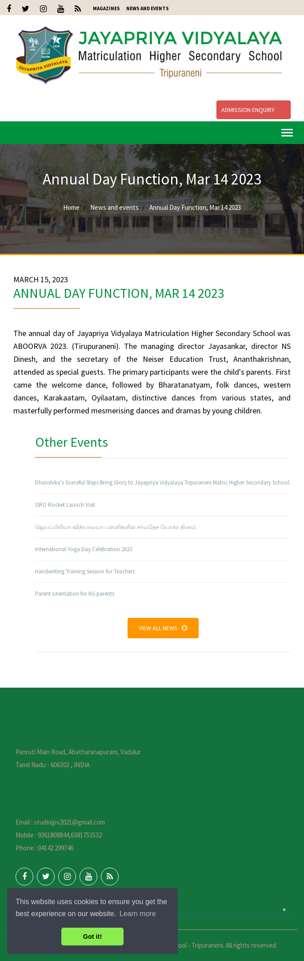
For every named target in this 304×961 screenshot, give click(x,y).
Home (71, 207)
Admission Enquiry (253, 110)
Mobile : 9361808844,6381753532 (59, 835)
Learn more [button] (138, 913)
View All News (163, 628)
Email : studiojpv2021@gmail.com (60, 822)
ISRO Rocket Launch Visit (65, 505)
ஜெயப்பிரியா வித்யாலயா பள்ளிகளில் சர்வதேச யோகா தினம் (115, 527)
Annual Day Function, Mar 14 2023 (195, 207)
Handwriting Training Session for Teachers (85, 571)
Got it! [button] (92, 936)
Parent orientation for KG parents (74, 593)
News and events (114, 207)
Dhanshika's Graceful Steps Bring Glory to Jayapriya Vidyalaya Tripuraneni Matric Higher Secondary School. (163, 482)
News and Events (147, 8)
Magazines (106, 8)
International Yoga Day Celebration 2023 (83, 549)
